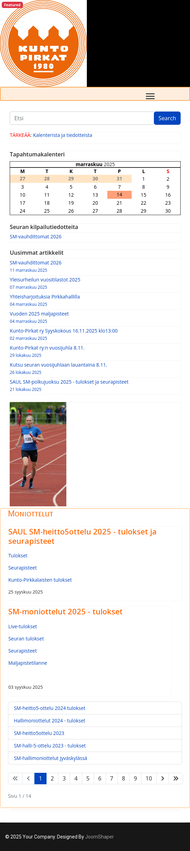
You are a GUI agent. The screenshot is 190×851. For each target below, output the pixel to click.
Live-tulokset (22, 626)
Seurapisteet (22, 567)
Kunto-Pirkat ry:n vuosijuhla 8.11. (95, 351)
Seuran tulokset (26, 638)
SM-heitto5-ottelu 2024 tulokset (49, 708)
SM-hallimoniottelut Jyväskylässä (50, 758)
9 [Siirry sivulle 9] (135, 778)
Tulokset (17, 555)
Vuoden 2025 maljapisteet (95, 317)
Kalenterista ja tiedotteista (62, 135)
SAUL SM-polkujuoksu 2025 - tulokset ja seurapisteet (95, 385)
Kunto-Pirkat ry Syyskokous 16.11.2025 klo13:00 (95, 334)
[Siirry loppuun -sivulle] (175, 778)
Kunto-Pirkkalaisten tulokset (40, 579)
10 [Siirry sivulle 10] (149, 778)
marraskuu (89, 164)
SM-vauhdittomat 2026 (35, 236)
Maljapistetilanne (27, 663)
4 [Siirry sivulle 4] (75, 778)
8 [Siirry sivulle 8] (123, 778)
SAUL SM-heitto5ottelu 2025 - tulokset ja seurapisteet (82, 536)
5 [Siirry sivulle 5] (88, 778)
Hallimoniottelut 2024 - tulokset (49, 720)
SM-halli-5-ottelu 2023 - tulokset (50, 745)
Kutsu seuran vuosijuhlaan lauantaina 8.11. (95, 368)
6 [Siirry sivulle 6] (99, 778)
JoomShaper (99, 837)
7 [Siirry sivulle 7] (111, 778)
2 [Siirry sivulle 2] (52, 778)
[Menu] (150, 96)
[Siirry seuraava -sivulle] (162, 778)
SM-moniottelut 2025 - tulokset (65, 611)
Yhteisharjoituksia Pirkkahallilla (95, 300)
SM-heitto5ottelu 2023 (39, 733)
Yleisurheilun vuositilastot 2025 (95, 283)
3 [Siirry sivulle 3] (64, 778)
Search (167, 118)
